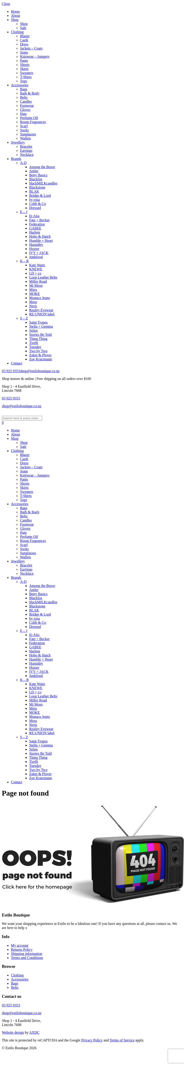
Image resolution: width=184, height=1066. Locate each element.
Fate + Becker (39, 220)
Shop (14, 20)
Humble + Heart (41, 240)
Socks (24, 130)
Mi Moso (36, 285)
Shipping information (26, 954)
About (15, 15)
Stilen (33, 330)
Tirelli (33, 343)
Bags (23, 89)
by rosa (34, 200)
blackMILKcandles (43, 183)
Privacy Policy (92, 1040)
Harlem (34, 232)
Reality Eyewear (41, 310)
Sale (23, 28)
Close (6, 4)
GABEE (35, 228)
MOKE (34, 294)
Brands (16, 159)
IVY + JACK (39, 253)
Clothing (17, 32)
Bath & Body (29, 93)
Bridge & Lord (40, 195)
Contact (16, 363)
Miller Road (38, 281)
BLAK (34, 191)
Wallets (25, 138)
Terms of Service (122, 1040)
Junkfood (36, 257)
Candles (26, 101)
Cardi (24, 40)
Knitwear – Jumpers (34, 56)
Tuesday (35, 347)
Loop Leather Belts (43, 277)
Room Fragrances (33, 122)
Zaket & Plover (40, 355)
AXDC (34, 1032)
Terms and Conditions (27, 958)
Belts (24, 97)
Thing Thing (38, 339)
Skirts (24, 69)
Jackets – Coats (31, 48)
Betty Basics (38, 175)
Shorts (24, 65)
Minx (33, 290)
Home (15, 11)
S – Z (24, 318)
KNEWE (35, 269)
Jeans (24, 52)
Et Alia (34, 216)
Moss (33, 302)
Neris (33, 306)
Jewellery (18, 142)
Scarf (24, 126)
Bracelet (26, 146)
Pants (24, 60)
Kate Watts (37, 265)
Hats (23, 114)
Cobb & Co (37, 204)
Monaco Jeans (39, 298)
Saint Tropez (38, 322)
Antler (33, 171)
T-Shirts (26, 77)
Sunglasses (28, 134)
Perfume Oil (29, 118)
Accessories (19, 85)
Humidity (36, 245)
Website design (13, 1032)
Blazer (25, 36)
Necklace (27, 155)
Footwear (27, 105)
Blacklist (35, 179)
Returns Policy (22, 949)
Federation (37, 224)
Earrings (26, 150)
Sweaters (26, 73)
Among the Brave (42, 167)
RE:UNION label (42, 314)
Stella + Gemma (41, 326)
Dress (24, 44)
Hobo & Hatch (40, 236)
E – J (23, 212)
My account (19, 945)
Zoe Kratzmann (40, 359)
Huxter (34, 249)
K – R (24, 261)
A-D (23, 163)
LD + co (35, 273)
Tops (23, 81)
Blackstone (37, 187)
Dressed (35, 208)
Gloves (25, 110)
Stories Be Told (40, 335)
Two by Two (38, 351)
